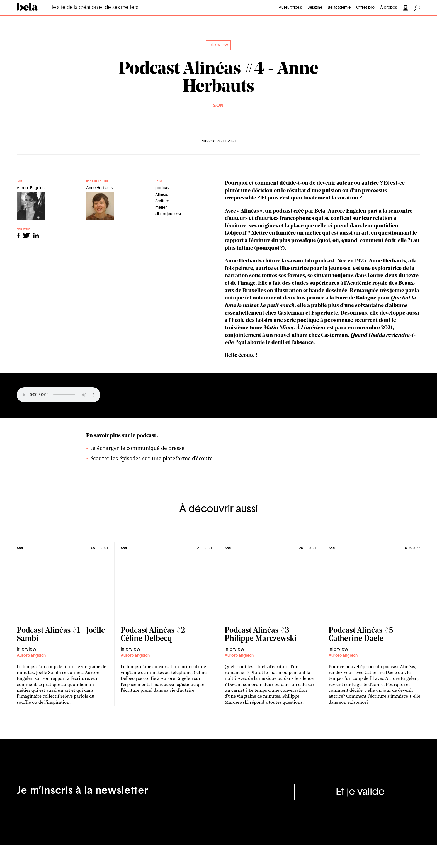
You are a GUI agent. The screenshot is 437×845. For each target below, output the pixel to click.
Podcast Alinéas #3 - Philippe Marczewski (260, 635)
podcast (162, 188)
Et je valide (360, 792)
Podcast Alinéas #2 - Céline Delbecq (155, 635)
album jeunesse (168, 214)
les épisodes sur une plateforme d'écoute (162, 459)
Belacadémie (339, 7)
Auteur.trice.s (290, 7)
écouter (100, 459)
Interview (218, 45)
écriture (162, 201)
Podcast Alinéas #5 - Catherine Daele (363, 635)
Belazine (314, 7)
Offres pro (365, 7)
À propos (388, 7)
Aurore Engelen (31, 656)
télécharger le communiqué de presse (137, 448)
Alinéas (161, 195)
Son (218, 105)
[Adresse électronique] (149, 792)
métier (161, 208)
